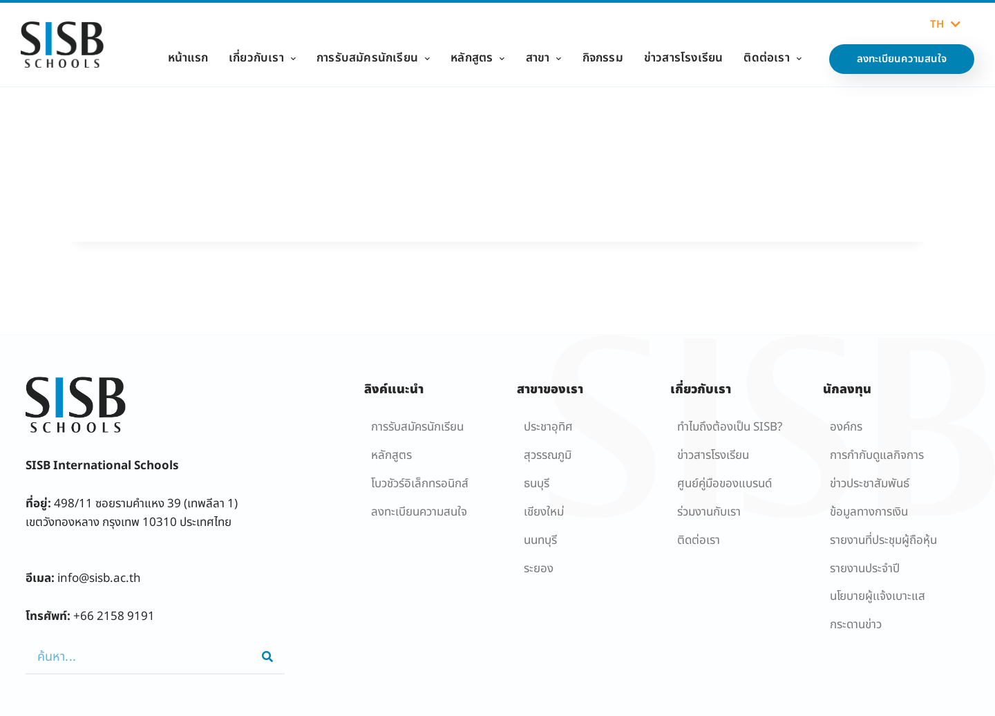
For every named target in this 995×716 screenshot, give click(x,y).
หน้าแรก (188, 58)
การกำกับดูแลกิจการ (877, 455)
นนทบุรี (540, 540)
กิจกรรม (602, 58)
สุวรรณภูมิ (547, 455)
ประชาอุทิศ (548, 427)
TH (945, 24)
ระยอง (538, 569)
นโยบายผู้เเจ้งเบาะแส (877, 596)
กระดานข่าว (856, 625)
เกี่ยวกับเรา (262, 58)
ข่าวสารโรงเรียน (683, 58)
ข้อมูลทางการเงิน (869, 512)
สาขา (544, 58)
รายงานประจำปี (865, 569)
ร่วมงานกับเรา (709, 512)
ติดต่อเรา (772, 58)
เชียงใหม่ (544, 512)
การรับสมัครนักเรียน (373, 58)
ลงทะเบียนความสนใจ (419, 512)
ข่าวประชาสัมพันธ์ (869, 484)
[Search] (267, 656)
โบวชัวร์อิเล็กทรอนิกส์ (419, 484)
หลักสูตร (477, 58)
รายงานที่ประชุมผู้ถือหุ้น (883, 540)
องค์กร (846, 427)
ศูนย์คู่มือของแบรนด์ (724, 484)
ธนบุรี (536, 484)
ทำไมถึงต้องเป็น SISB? (729, 427)
